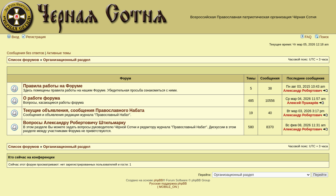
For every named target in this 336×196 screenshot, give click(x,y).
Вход (13, 37)
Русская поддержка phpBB (168, 183)
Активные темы (59, 53)
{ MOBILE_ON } (168, 186)
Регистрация (34, 37)
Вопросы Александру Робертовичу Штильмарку (74, 122)
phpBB (158, 180)
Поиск (322, 37)
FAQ (306, 37)
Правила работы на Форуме (52, 86)
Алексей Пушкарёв (302, 103)
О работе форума (41, 98)
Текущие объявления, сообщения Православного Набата (83, 110)
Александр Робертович (302, 91)
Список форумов (23, 60)
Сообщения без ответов (25, 53)
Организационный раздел (67, 60)
